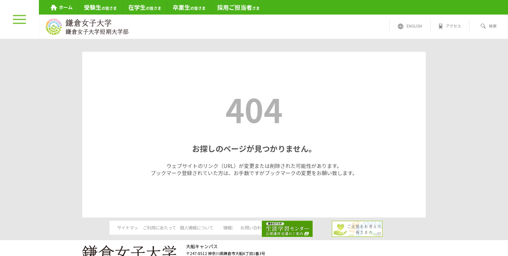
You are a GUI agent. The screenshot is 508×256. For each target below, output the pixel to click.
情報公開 (254, 228)
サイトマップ (105, 228)
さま (238, 7)
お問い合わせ (303, 228)
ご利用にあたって (155, 228)
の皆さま (100, 7)
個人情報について (204, 228)
